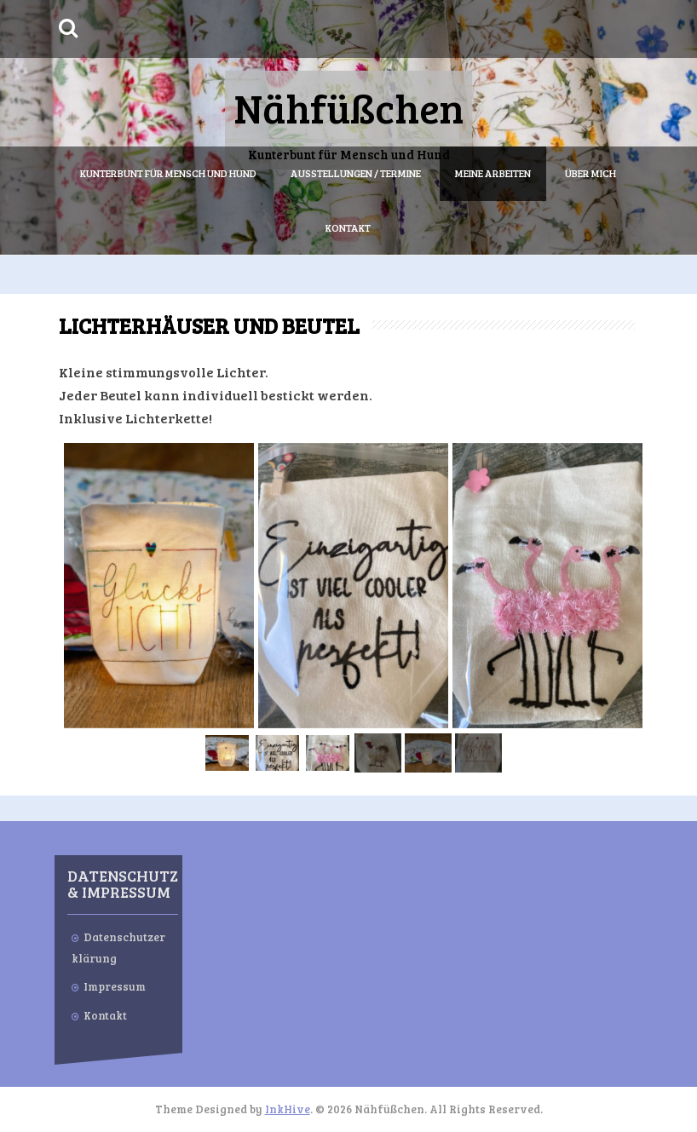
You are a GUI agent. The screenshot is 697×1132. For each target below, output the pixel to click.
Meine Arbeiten (493, 173)
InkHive (287, 1109)
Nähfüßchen (348, 107)
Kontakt (348, 227)
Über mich (590, 173)
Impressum (115, 986)
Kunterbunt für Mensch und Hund (168, 173)
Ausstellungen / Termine (356, 173)
